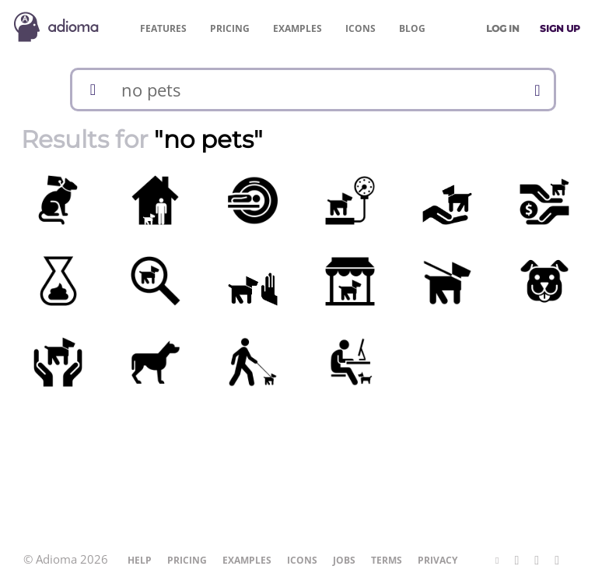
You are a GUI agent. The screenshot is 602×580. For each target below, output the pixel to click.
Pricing (230, 28)
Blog (412, 28)
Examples (297, 28)
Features (163, 28)
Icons (360, 28)
